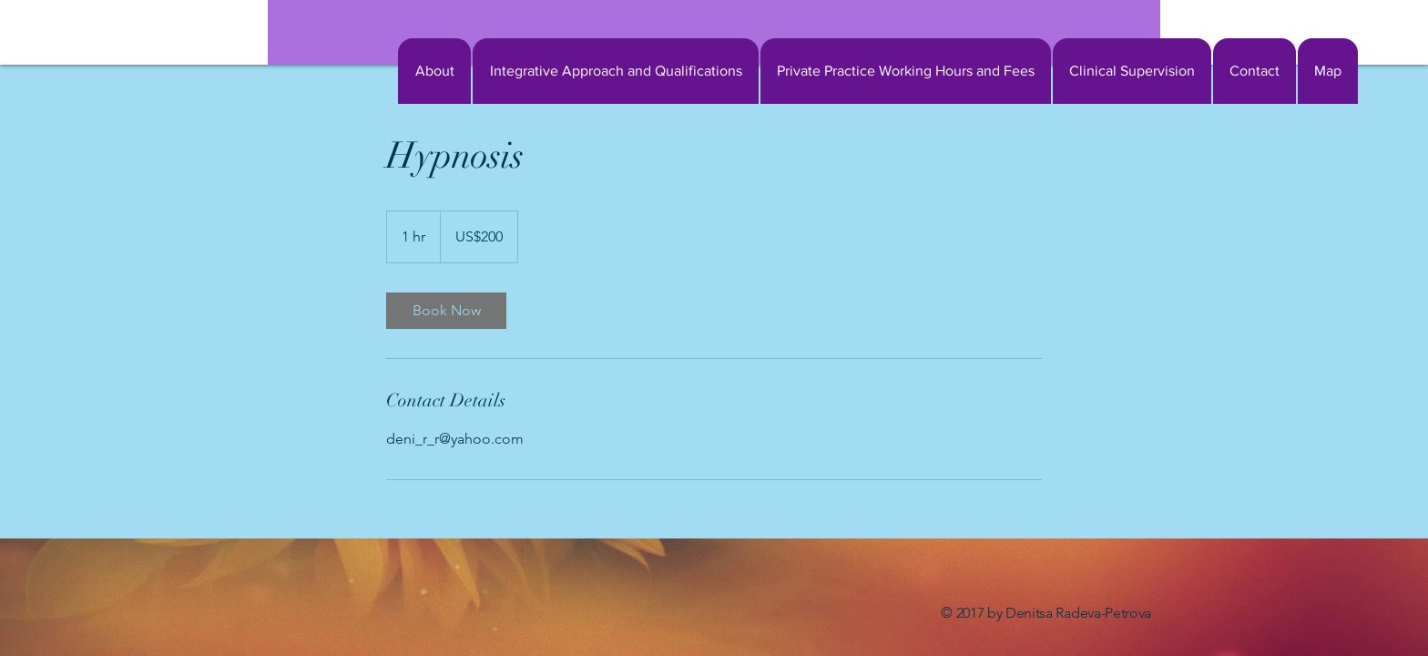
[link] (446, 310)
